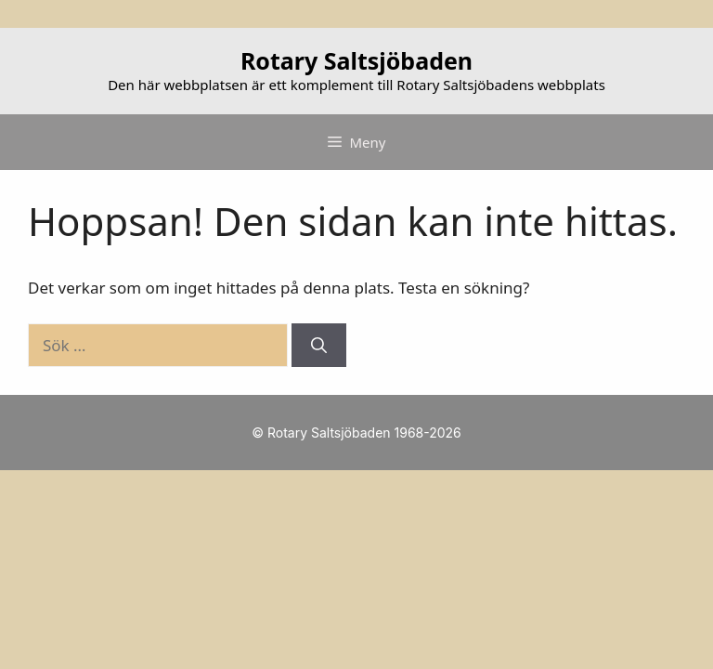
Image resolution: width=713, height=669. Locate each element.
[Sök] (319, 345)
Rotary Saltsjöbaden (356, 60)
